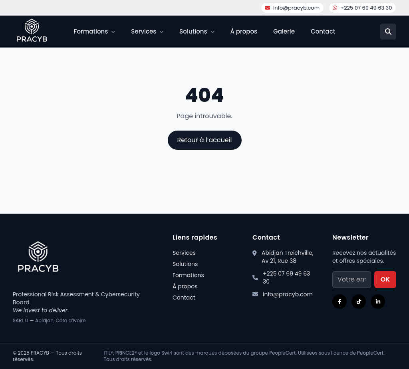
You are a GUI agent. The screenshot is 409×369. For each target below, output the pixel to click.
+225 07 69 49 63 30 (362, 8)
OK (385, 279)
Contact (323, 31)
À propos (244, 31)
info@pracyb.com (292, 8)
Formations (188, 275)
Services (184, 253)
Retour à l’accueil (204, 140)
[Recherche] (388, 32)
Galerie (284, 31)
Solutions (185, 264)
